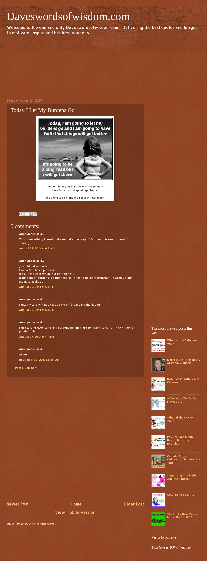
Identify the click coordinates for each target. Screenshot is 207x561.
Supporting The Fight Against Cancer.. (181, 477)
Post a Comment (26, 368)
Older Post (134, 504)
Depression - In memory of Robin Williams (183, 361)
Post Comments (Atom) (40, 523)
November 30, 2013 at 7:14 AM (39, 359)
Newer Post (18, 504)
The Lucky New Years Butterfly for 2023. (182, 515)
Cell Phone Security (180, 494)
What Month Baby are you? (182, 341)
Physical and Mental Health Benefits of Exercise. (181, 440)
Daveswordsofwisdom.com (68, 16)
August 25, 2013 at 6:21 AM (37, 248)
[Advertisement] (103, 66)
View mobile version (75, 512)
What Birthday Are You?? (180, 419)
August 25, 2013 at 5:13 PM (36, 287)
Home (76, 504)
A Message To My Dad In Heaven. (182, 399)
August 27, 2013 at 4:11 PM (36, 336)
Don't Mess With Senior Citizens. (183, 380)
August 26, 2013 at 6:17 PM (36, 310)
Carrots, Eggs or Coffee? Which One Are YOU (183, 459)
